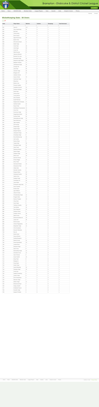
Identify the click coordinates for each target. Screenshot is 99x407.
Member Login (94, 7)
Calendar (90, 13)
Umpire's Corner (53, 379)
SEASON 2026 (14, 379)
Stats (37, 379)
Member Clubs (23, 379)
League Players (31, 379)
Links (46, 379)
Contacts (96, 13)
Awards (41, 379)
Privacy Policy (94, 379)
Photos (59, 379)
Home (4, 379)
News (8, 379)
